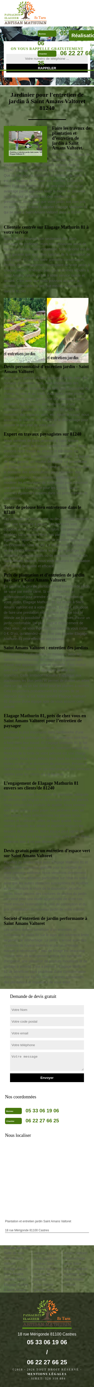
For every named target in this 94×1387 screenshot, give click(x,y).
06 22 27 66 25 (42, 1120)
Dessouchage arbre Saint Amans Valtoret (75, 1263)
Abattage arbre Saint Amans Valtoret (75, 1279)
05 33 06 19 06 (42, 1110)
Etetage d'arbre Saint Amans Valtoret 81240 (16, 1274)
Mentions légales (47, 1374)
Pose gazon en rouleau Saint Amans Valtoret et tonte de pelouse (46, 1268)
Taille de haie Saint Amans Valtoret (14, 1258)
